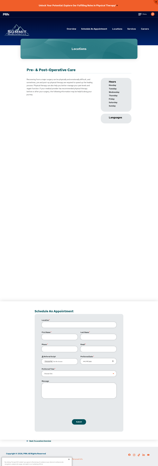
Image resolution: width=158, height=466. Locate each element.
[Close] (69, 463)
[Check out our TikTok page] (139, 455)
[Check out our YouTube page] (148, 455)
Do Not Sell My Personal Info (71, 459)
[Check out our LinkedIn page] (143, 455)
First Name (46, 332)
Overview (71, 29)
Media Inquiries (39, 459)
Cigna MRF (52, 459)
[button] (152, 13)
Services (131, 29)
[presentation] (57, 409)
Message (45, 381)
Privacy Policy (11, 459)
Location (45, 320)
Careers (145, 29)
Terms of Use (25, 459)
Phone (44, 344)
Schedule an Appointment (94, 29)
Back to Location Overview (40, 441)
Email (83, 344)
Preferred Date (87, 357)
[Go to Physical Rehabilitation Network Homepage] (8, 15)
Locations (117, 29)
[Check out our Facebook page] (129, 455)
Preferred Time (48, 369)
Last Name (85, 332)
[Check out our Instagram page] (134, 455)
